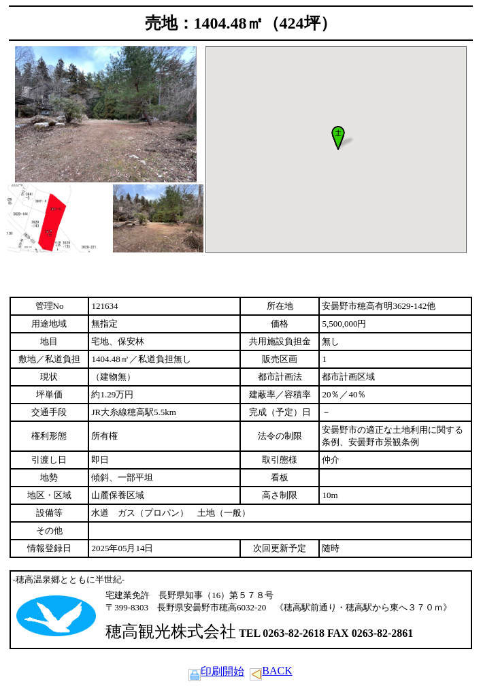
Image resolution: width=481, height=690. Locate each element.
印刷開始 (216, 671)
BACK (271, 670)
